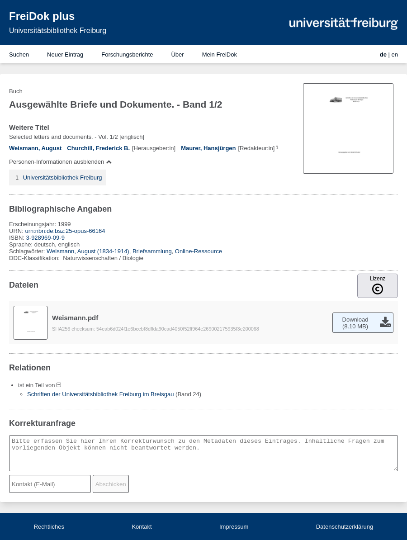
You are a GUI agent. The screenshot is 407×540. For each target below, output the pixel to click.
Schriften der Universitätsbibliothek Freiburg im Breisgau (100, 394)
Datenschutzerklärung (344, 526)
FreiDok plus (42, 16)
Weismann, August (35, 148)
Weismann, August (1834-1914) (88, 251)
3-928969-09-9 (45, 237)
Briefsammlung (152, 251)
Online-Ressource (198, 251)
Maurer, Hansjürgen (208, 148)
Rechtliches (49, 526)
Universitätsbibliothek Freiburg (57, 30)
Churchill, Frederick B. (98, 148)
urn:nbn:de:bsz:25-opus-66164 (65, 230)
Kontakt (141, 526)
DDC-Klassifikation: (35, 258)
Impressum (233, 526)
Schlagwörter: (28, 251)
